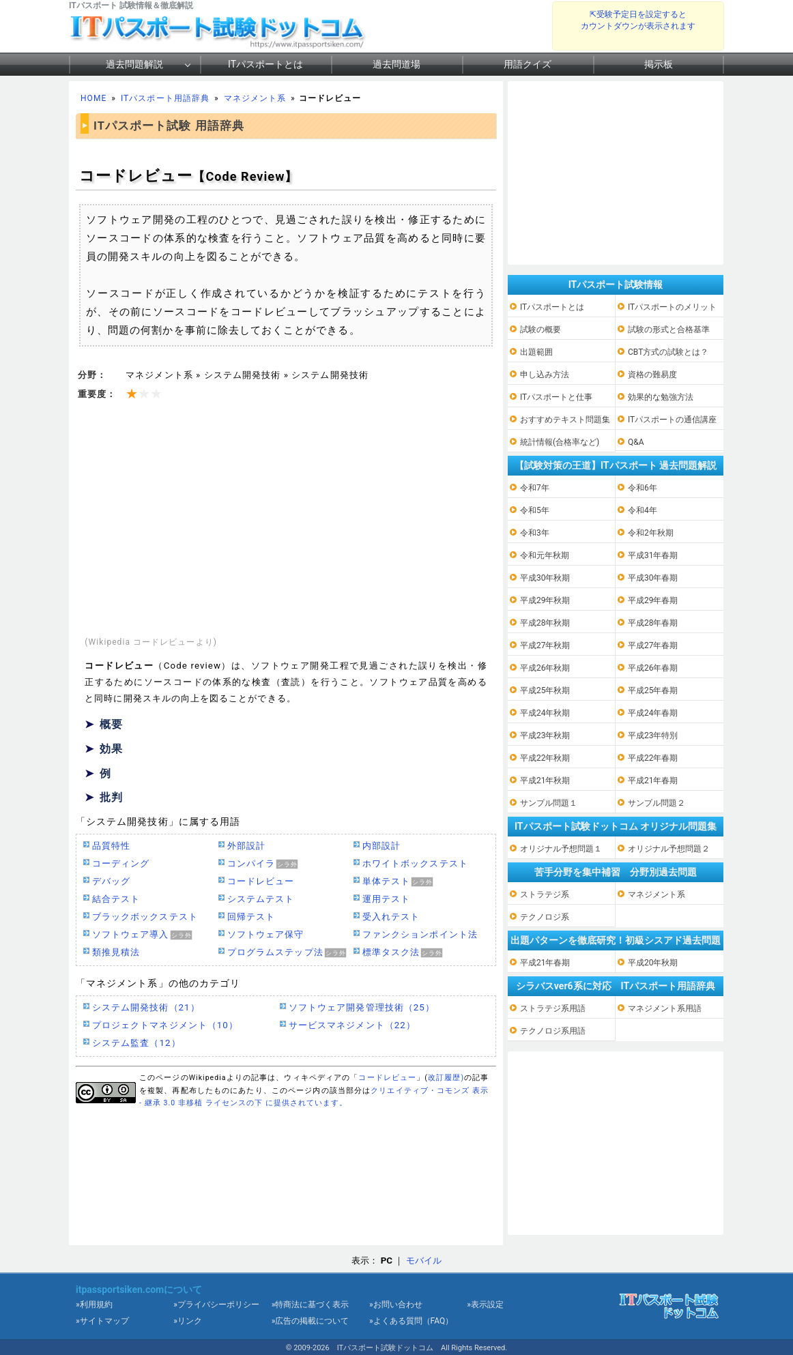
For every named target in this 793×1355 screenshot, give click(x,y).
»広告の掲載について (310, 1321)
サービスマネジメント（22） (352, 1025)
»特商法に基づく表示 (310, 1304)
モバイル (424, 1260)
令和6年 (642, 488)
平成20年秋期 (653, 962)
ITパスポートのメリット (672, 307)
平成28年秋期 (545, 623)
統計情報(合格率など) (559, 442)
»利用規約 (94, 1304)
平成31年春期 (653, 555)
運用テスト (386, 899)
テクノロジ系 (544, 917)
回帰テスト (251, 917)
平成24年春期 (653, 713)
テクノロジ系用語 (553, 1031)
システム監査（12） (136, 1043)
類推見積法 (116, 952)
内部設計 (381, 846)
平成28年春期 (653, 623)
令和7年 (534, 488)
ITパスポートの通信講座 (672, 419)
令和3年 (534, 533)
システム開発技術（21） (146, 1007)
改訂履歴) (446, 1077)
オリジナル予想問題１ (561, 849)
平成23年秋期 (545, 735)
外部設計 (246, 846)
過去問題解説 (134, 64)
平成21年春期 (653, 780)
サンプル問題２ (656, 803)
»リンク (187, 1321)
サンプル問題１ (548, 803)
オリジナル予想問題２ (669, 849)
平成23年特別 (653, 735)
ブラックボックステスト (145, 917)
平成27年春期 (653, 645)
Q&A (636, 442)
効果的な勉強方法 (660, 397)
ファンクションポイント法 (420, 934)
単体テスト (386, 881)
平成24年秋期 (545, 713)
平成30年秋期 (545, 578)
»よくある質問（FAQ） (411, 1321)
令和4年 (642, 510)
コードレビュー (260, 881)
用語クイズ (527, 64)
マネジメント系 (255, 98)
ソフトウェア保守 (265, 934)
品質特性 (111, 846)
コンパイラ (251, 863)
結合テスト (116, 899)
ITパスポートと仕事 (556, 397)
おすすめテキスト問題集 (565, 419)
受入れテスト (391, 917)
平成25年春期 (653, 690)
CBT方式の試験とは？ (668, 352)
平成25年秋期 (545, 690)
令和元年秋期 (544, 555)
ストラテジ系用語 (553, 1008)
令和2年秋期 (651, 533)
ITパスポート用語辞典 (165, 98)
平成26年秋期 (545, 668)
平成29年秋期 (545, 600)
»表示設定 (485, 1304)
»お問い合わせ (395, 1304)
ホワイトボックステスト (415, 863)
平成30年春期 (653, 578)
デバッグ (111, 881)
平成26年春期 (653, 668)
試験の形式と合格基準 (669, 329)
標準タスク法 (391, 952)
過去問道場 (396, 64)
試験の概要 (540, 329)
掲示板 (658, 64)
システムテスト (260, 899)
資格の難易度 (652, 374)
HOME (93, 98)
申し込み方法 (544, 374)
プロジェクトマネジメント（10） (165, 1025)
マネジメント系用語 (665, 1008)
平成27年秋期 (545, 645)
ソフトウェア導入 (130, 934)
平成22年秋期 (545, 758)
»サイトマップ (102, 1321)
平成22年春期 (653, 758)
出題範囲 (536, 352)
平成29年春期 (653, 600)
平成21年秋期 (545, 780)
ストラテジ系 (544, 894)
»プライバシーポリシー (216, 1304)
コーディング (120, 863)
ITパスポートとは (265, 64)
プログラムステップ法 (275, 952)
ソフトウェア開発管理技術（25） (362, 1007)
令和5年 (534, 510)
